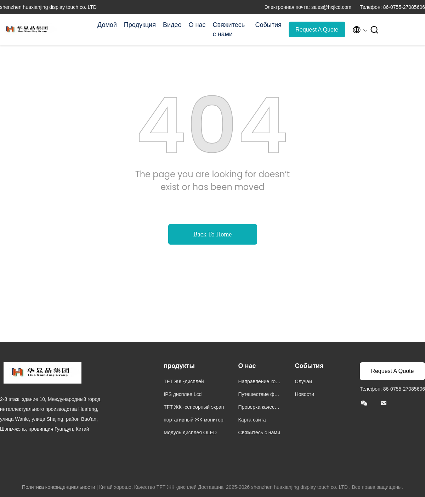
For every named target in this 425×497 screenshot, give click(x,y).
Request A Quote (316, 30)
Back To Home (212, 234)
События (268, 24)
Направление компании (258, 382)
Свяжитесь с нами (228, 29)
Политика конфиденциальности (58, 487)
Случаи (303, 381)
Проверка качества (258, 408)
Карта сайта (252, 420)
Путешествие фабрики (259, 395)
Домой (107, 24)
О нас (197, 24)
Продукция (140, 24)
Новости (304, 394)
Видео (172, 24)
